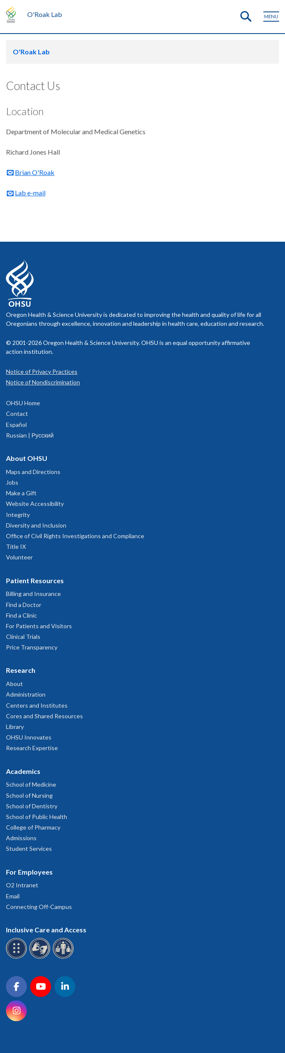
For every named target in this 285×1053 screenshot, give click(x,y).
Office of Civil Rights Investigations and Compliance (75, 535)
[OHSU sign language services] (41, 957)
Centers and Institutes (37, 705)
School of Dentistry (31, 806)
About (14, 683)
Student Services (29, 848)
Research (20, 670)
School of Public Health (36, 816)
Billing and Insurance (33, 593)
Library (15, 726)
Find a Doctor (23, 604)
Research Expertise (32, 747)
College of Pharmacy (33, 827)
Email (13, 896)
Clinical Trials (23, 636)
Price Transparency (31, 647)
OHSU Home (23, 403)
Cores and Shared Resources (44, 716)
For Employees (29, 872)
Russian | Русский (30, 435)
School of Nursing (29, 795)
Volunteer (19, 557)
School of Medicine (31, 784)
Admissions (21, 837)
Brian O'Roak (34, 172)
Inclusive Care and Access (46, 930)
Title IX (16, 546)
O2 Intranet (22, 885)
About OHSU (26, 458)
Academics (23, 771)
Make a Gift (21, 493)
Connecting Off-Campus (39, 906)
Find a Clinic (21, 615)
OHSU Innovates (28, 737)
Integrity (18, 514)
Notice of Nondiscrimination (43, 382)
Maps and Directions (33, 471)
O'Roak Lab (44, 14)
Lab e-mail (30, 193)
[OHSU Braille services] (17, 957)
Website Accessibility (35, 503)
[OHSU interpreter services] (64, 957)
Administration (26, 694)
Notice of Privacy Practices (41, 371)
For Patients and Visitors (39, 626)
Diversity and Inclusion (36, 525)
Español (16, 424)
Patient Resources (35, 580)
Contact (17, 413)
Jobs (12, 482)
